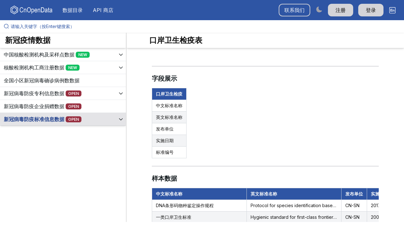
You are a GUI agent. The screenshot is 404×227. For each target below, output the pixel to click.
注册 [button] (341, 10)
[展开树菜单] (63, 54)
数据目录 (72, 10)
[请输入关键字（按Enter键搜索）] (204, 26)
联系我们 (294, 10)
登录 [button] (371, 10)
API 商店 (103, 10)
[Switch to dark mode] (319, 9)
